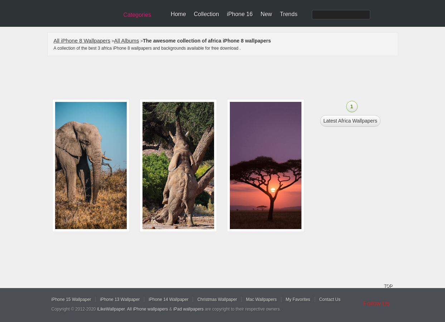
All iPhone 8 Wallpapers (82, 41)
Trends (289, 14)
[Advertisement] (227, 77)
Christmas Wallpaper (217, 299)
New (266, 14)
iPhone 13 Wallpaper (120, 299)
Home (178, 14)
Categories (137, 15)
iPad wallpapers (188, 309)
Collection (206, 14)
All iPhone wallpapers (147, 309)
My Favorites (298, 299)
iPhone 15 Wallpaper (71, 299)
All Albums (126, 41)
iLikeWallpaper (111, 309)
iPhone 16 (240, 14)
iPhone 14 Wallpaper (168, 299)
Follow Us (376, 303)
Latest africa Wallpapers (350, 121)
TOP (388, 285)
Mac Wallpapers (261, 299)
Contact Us (329, 299)
